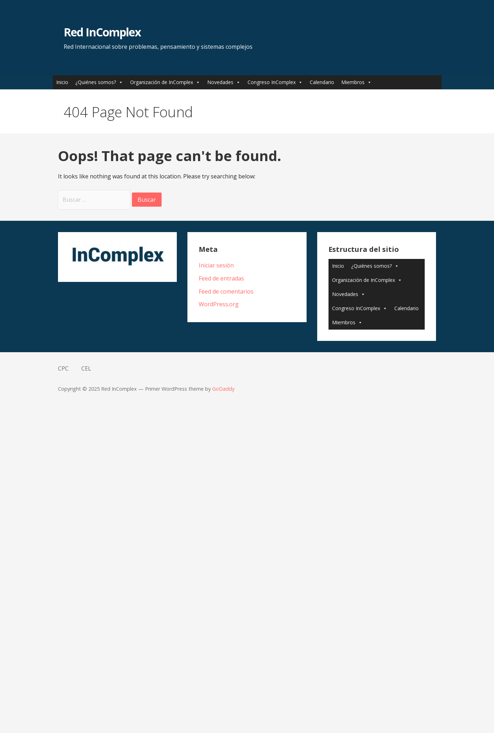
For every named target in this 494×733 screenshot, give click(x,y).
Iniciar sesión (216, 265)
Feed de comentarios (226, 291)
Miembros (353, 82)
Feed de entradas (221, 278)
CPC (63, 368)
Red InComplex (102, 32)
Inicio (62, 82)
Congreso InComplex (272, 82)
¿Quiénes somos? (95, 82)
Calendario (322, 82)
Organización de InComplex (161, 82)
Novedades (220, 82)
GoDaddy (223, 388)
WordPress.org (219, 304)
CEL (86, 368)
